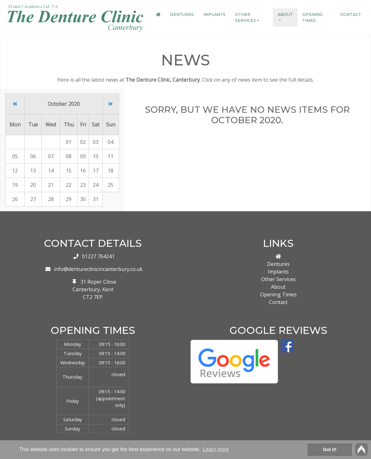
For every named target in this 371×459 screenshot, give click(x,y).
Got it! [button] (329, 449)
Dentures (182, 14)
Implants (214, 14)
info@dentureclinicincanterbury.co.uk (98, 269)
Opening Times (312, 17)
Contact (350, 14)
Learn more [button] (216, 449)
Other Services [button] (245, 17)
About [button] (285, 14)
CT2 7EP (93, 297)
